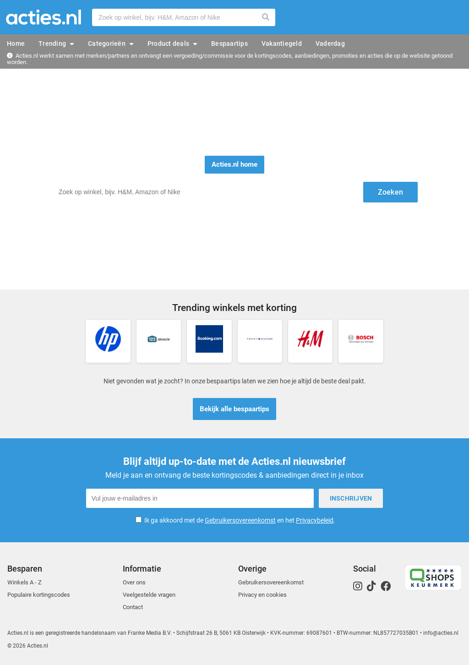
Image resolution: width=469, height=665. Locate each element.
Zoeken (266, 17)
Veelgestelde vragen (149, 594)
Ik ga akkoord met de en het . (239, 520)
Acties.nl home (234, 164)
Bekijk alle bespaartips (234, 409)
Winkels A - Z (24, 582)
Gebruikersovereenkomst (240, 520)
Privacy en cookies (262, 594)
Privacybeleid (314, 520)
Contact (133, 607)
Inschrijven (351, 498)
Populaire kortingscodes (38, 594)
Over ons (134, 582)
